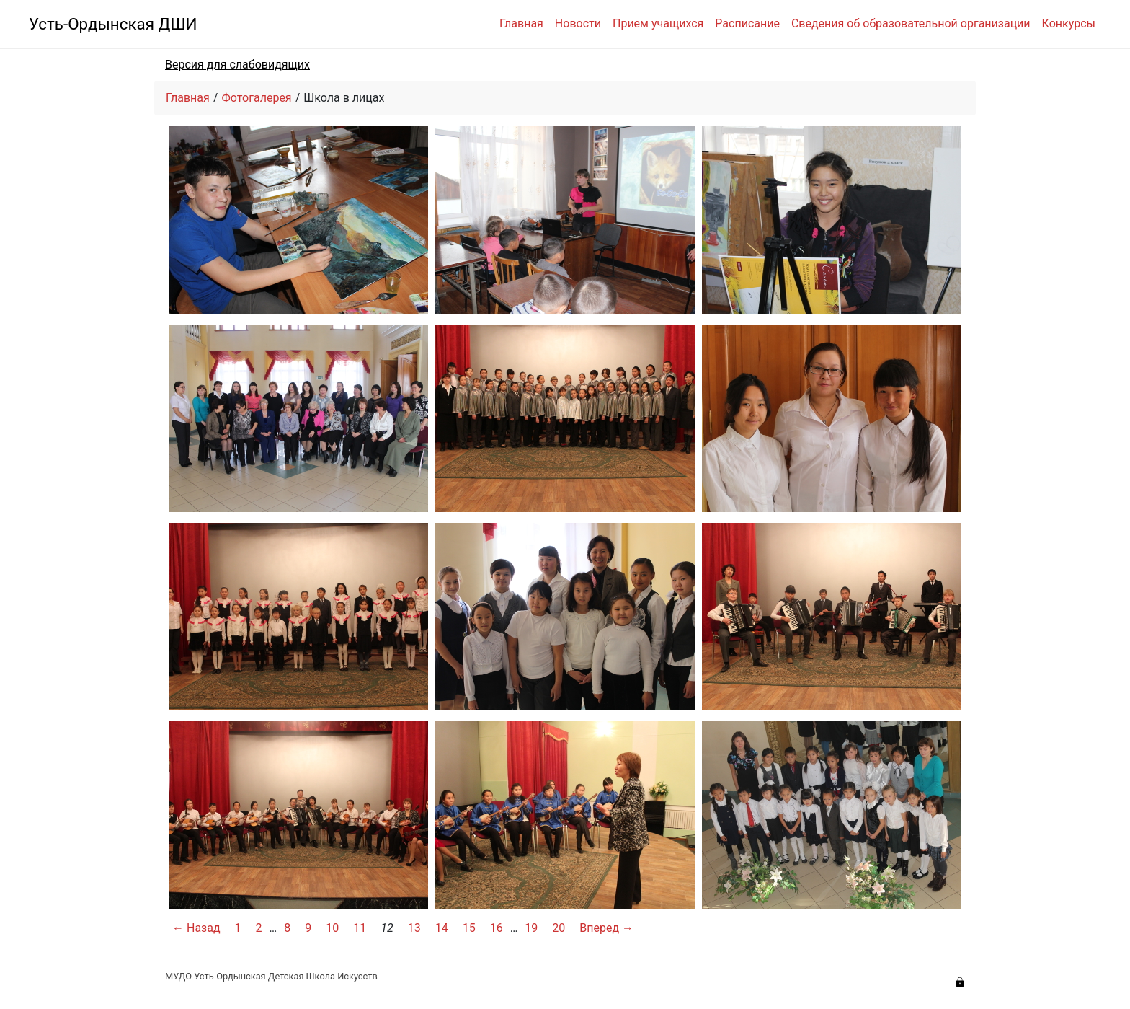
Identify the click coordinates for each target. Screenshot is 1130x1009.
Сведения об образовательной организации (911, 23)
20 (558, 928)
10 (332, 928)
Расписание (747, 23)
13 (414, 928)
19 (531, 928)
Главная (521, 23)
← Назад (196, 928)
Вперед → (606, 928)
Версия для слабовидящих (237, 64)
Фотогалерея (256, 98)
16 (496, 928)
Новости (578, 23)
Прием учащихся (658, 23)
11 (359, 928)
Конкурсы (1068, 23)
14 (441, 928)
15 (469, 928)
